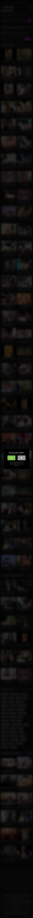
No (22, 458)
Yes (11, 458)
